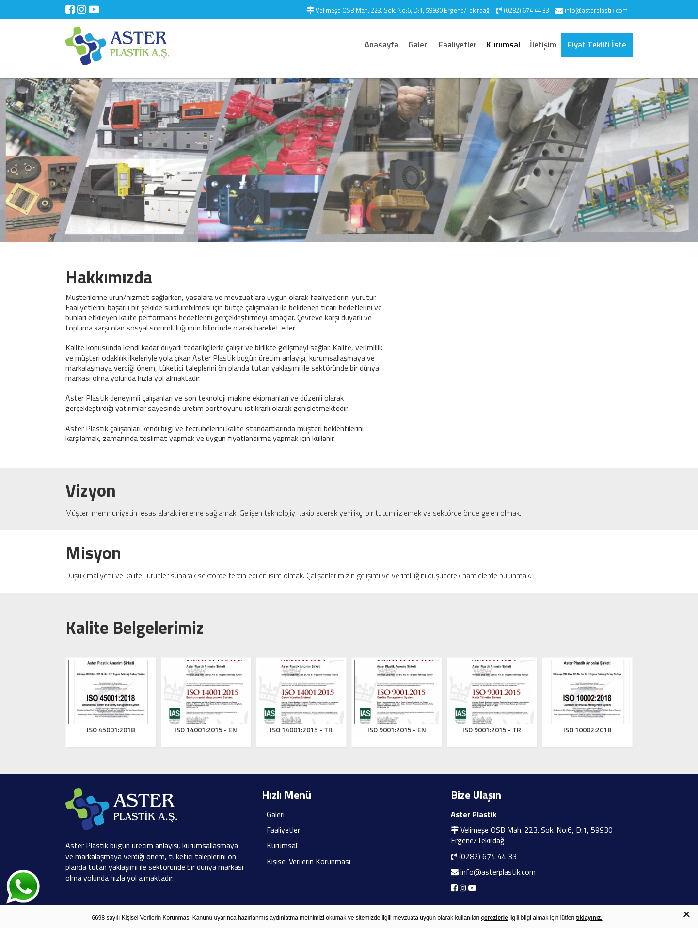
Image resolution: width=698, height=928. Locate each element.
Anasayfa (381, 44)
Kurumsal (503, 44)
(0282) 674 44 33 (488, 856)
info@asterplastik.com (498, 872)
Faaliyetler (457, 44)
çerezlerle (494, 917)
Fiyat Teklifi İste (597, 44)
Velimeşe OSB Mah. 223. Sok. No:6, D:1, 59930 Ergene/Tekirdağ (532, 835)
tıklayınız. (589, 917)
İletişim (543, 44)
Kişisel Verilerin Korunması (308, 861)
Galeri (418, 44)
